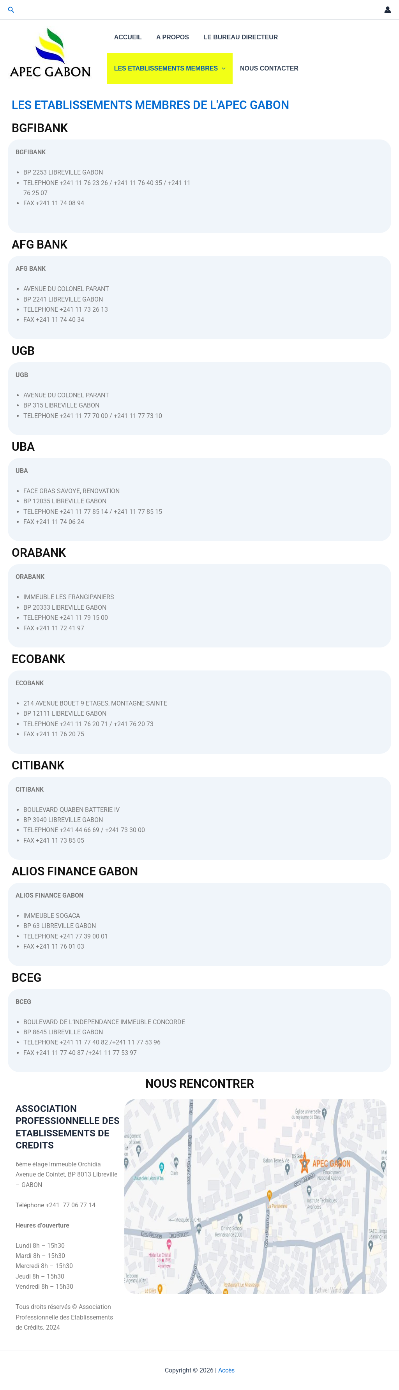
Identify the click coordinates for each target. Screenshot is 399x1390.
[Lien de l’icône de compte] (387, 9)
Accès (226, 1370)
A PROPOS (169, 37)
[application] (220, 68)
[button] (11, 10)
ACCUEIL (127, 37)
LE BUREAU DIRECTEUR (235, 37)
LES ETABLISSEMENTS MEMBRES (168, 68)
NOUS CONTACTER (266, 68)
